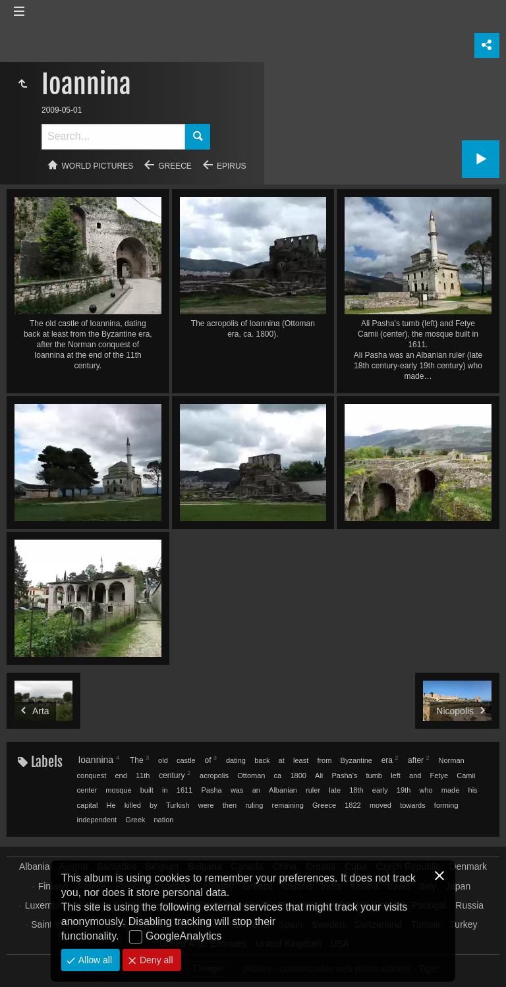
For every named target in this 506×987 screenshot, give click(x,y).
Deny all (155, 960)
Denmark (468, 866)
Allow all (94, 960)
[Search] (113, 137)
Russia (469, 905)
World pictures (98, 166)
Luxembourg (50, 905)
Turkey (463, 924)
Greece (175, 166)
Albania (34, 866)
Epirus (231, 166)
